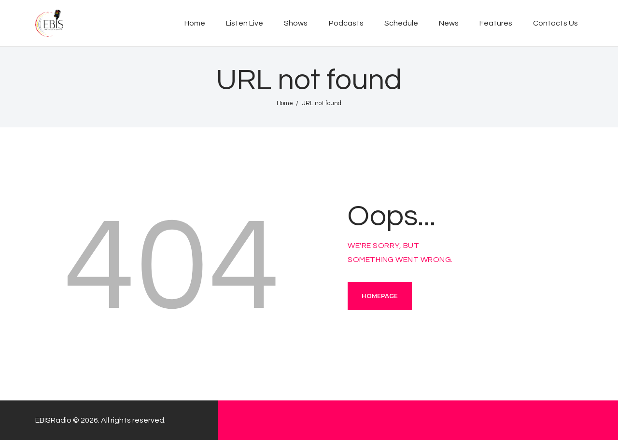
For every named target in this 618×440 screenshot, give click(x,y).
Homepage (380, 296)
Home (285, 103)
